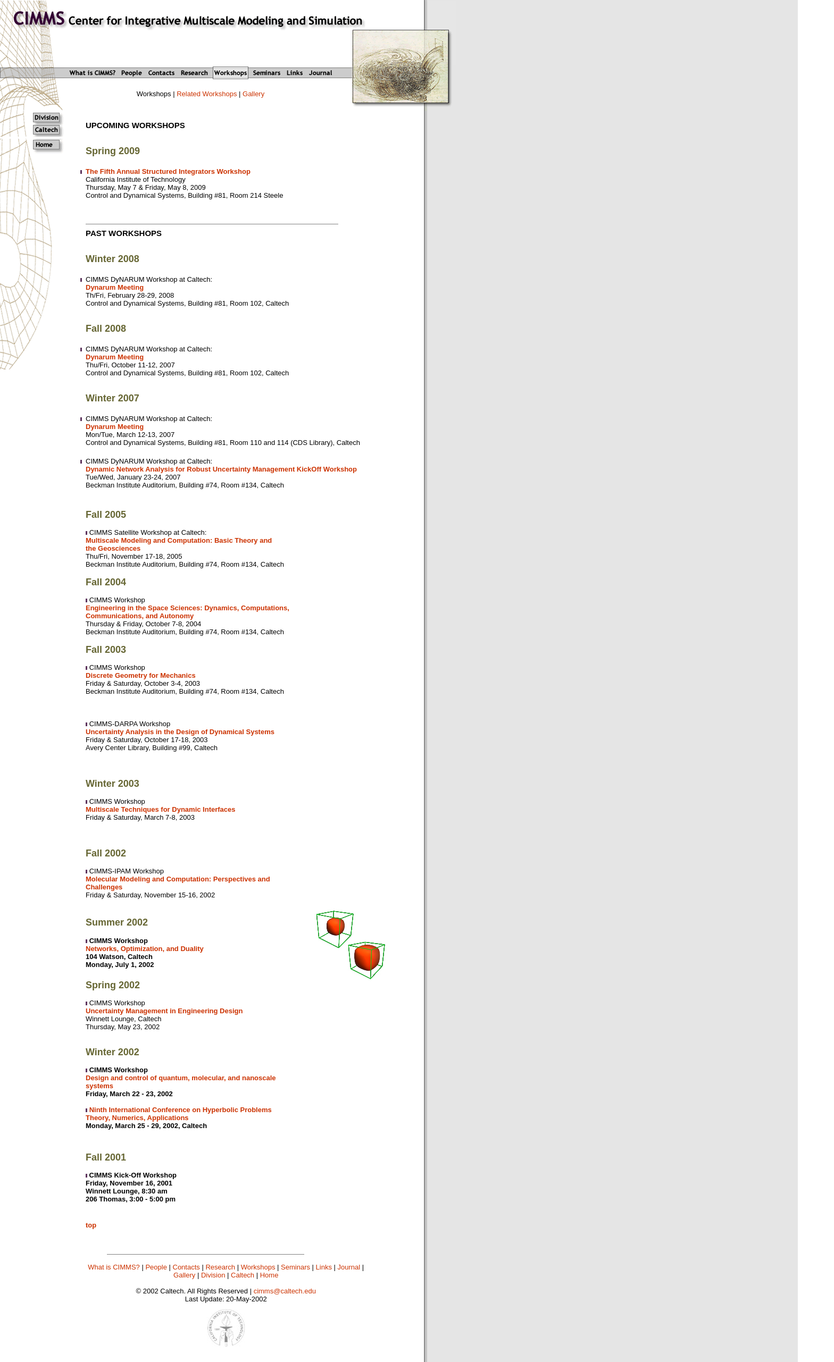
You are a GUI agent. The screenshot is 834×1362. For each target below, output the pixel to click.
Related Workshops (207, 94)
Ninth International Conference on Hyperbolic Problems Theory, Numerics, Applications (179, 1114)
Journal (349, 1267)
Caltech (242, 1275)
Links (324, 1267)
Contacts (186, 1267)
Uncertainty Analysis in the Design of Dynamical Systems (180, 732)
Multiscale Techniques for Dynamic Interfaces (161, 809)
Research (220, 1267)
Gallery (253, 94)
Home (269, 1275)
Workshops (258, 1267)
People (155, 1267)
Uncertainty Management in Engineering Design (164, 1011)
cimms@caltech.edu (285, 1291)
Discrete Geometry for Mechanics (141, 675)
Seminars (295, 1267)
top (91, 1225)
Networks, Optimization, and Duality (145, 949)
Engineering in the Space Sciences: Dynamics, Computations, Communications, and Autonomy (187, 612)
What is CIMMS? (114, 1267)
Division (213, 1275)
